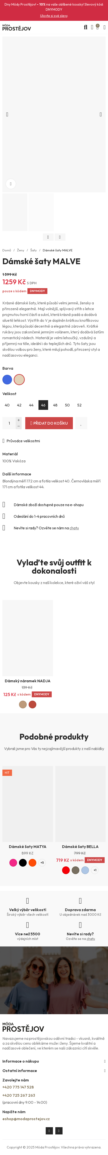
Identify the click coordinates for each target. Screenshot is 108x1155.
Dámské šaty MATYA (27, 846)
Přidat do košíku (50, 423)
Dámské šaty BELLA (80, 846)
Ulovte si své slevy (53, 16)
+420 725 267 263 (18, 1095)
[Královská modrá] (7, 379)
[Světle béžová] (19, 379)
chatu (74, 527)
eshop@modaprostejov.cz (26, 1118)
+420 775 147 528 (18, 1087)
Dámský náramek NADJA (28, 680)
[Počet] (12, 423)
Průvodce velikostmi (23, 440)
